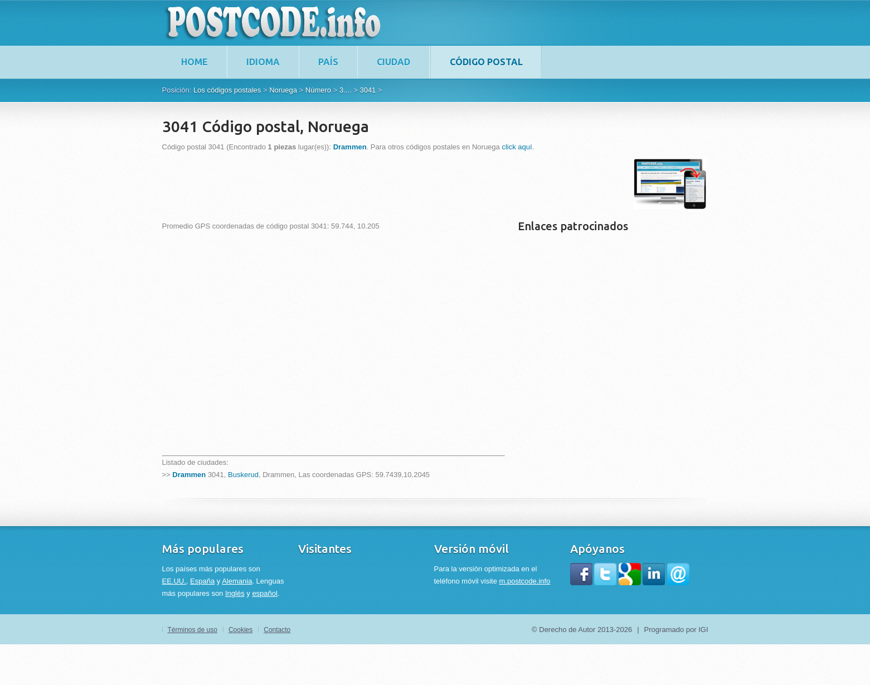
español (265, 593)
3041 (367, 90)
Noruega (283, 90)
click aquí (517, 147)
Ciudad (393, 62)
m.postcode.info (525, 581)
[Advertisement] (365, 184)
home (194, 62)
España (202, 581)
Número (318, 90)
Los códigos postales (227, 90)
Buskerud (243, 474)
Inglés (235, 593)
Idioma (263, 62)
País (328, 62)
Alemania (237, 581)
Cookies (240, 630)
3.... (345, 90)
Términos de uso (192, 630)
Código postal (486, 62)
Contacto (277, 630)
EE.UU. (174, 581)
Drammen (189, 474)
